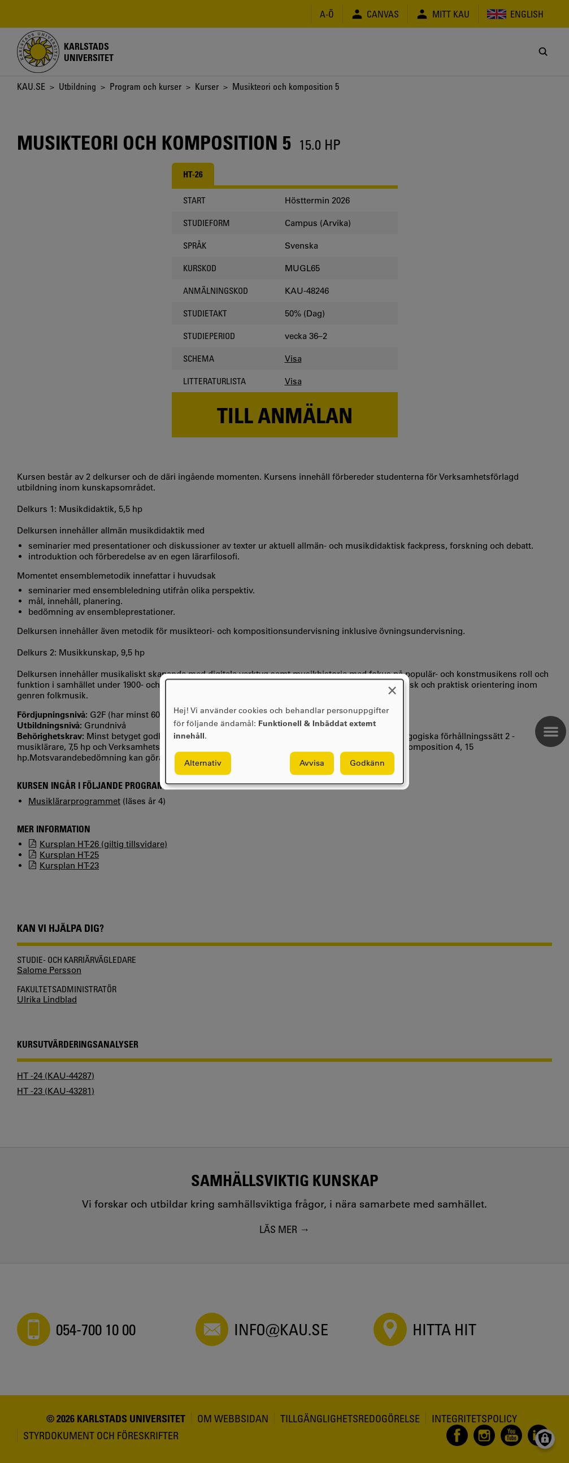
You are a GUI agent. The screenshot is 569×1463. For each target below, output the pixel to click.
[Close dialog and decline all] (392, 686)
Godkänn (367, 763)
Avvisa (311, 763)
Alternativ (202, 763)
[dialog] (284, 731)
